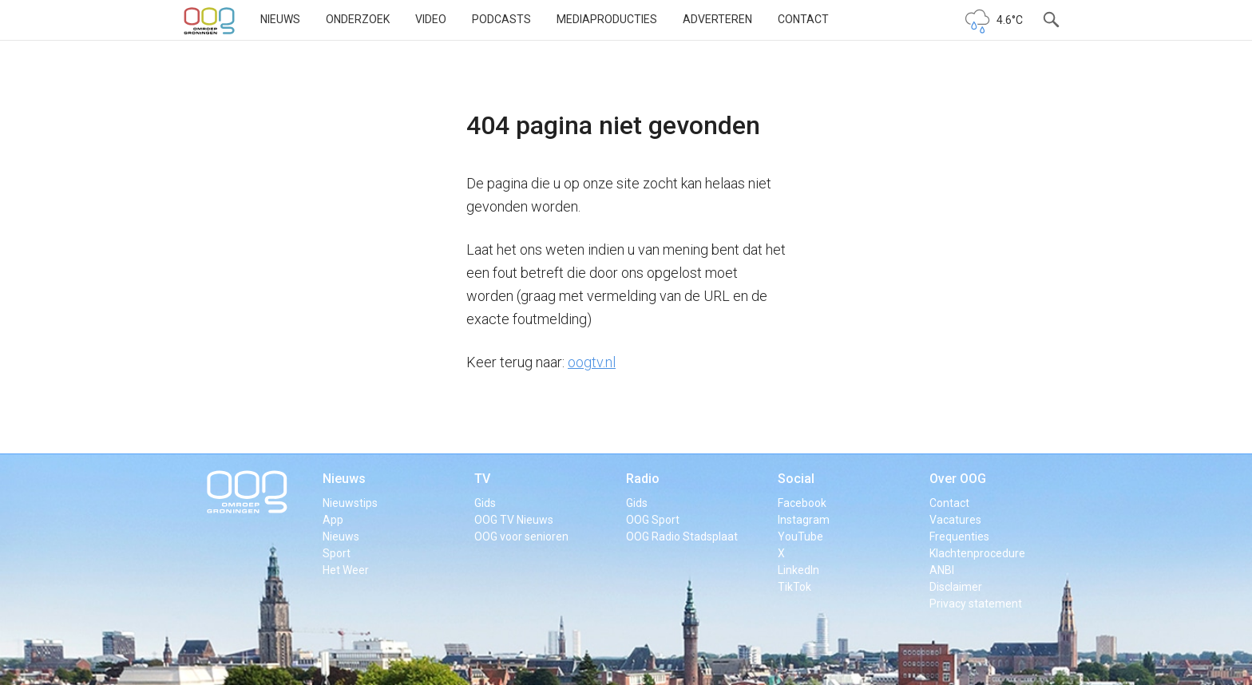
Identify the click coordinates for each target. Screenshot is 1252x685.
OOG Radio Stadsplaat (682, 536)
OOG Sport (652, 519)
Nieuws (280, 19)
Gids (485, 503)
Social (796, 478)
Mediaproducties (607, 19)
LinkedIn (798, 570)
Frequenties (959, 536)
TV (482, 478)
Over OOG (957, 478)
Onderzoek (358, 19)
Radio (643, 478)
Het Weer (346, 570)
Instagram (804, 519)
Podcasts (501, 19)
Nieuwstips (350, 503)
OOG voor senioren (521, 536)
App (333, 519)
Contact (803, 19)
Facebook (802, 503)
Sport (337, 553)
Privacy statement (975, 603)
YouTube (800, 536)
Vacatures (955, 519)
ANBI (941, 570)
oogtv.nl (592, 362)
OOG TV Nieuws (513, 519)
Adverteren (717, 19)
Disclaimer (955, 586)
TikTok (794, 586)
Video (430, 19)
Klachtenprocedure (977, 553)
